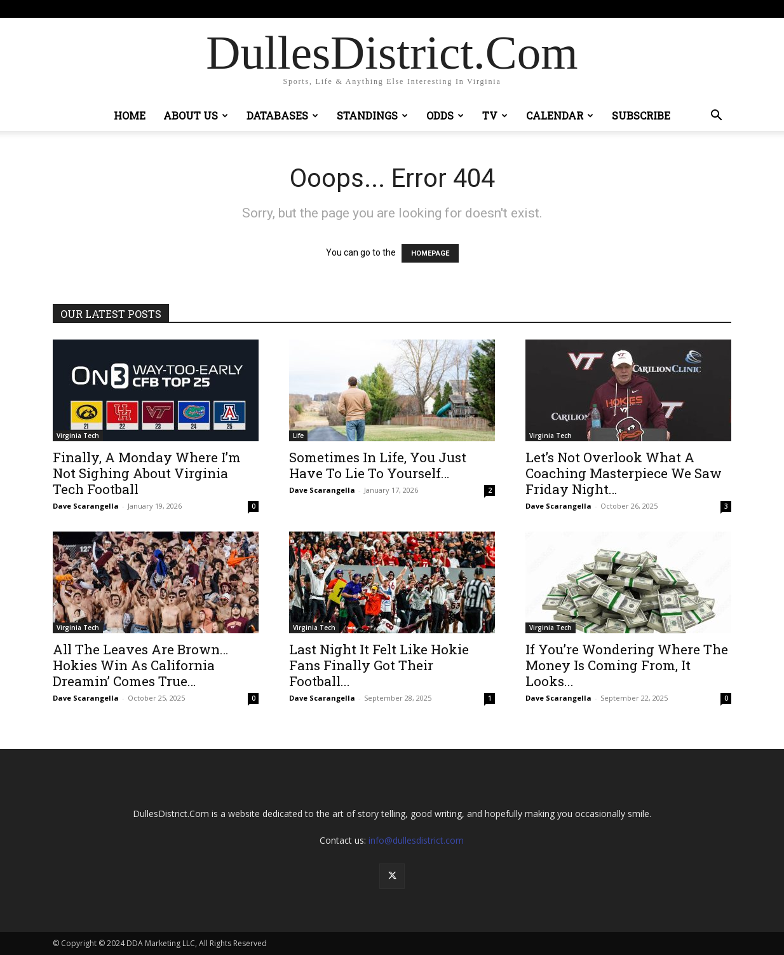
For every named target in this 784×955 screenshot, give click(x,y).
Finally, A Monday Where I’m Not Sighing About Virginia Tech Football (147, 473)
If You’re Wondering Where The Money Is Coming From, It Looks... (626, 665)
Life (298, 435)
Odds (445, 115)
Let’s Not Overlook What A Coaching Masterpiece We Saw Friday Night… (623, 473)
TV (495, 115)
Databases (282, 115)
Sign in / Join (252, 8)
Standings (372, 115)
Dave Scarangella (86, 506)
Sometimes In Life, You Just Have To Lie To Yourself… (377, 465)
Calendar (559, 115)
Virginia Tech (78, 435)
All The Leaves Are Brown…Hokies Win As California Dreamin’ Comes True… (140, 665)
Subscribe (641, 115)
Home (129, 115)
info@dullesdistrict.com (416, 840)
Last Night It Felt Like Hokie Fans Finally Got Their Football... (379, 665)
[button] (716, 117)
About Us (195, 115)
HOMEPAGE (430, 253)
